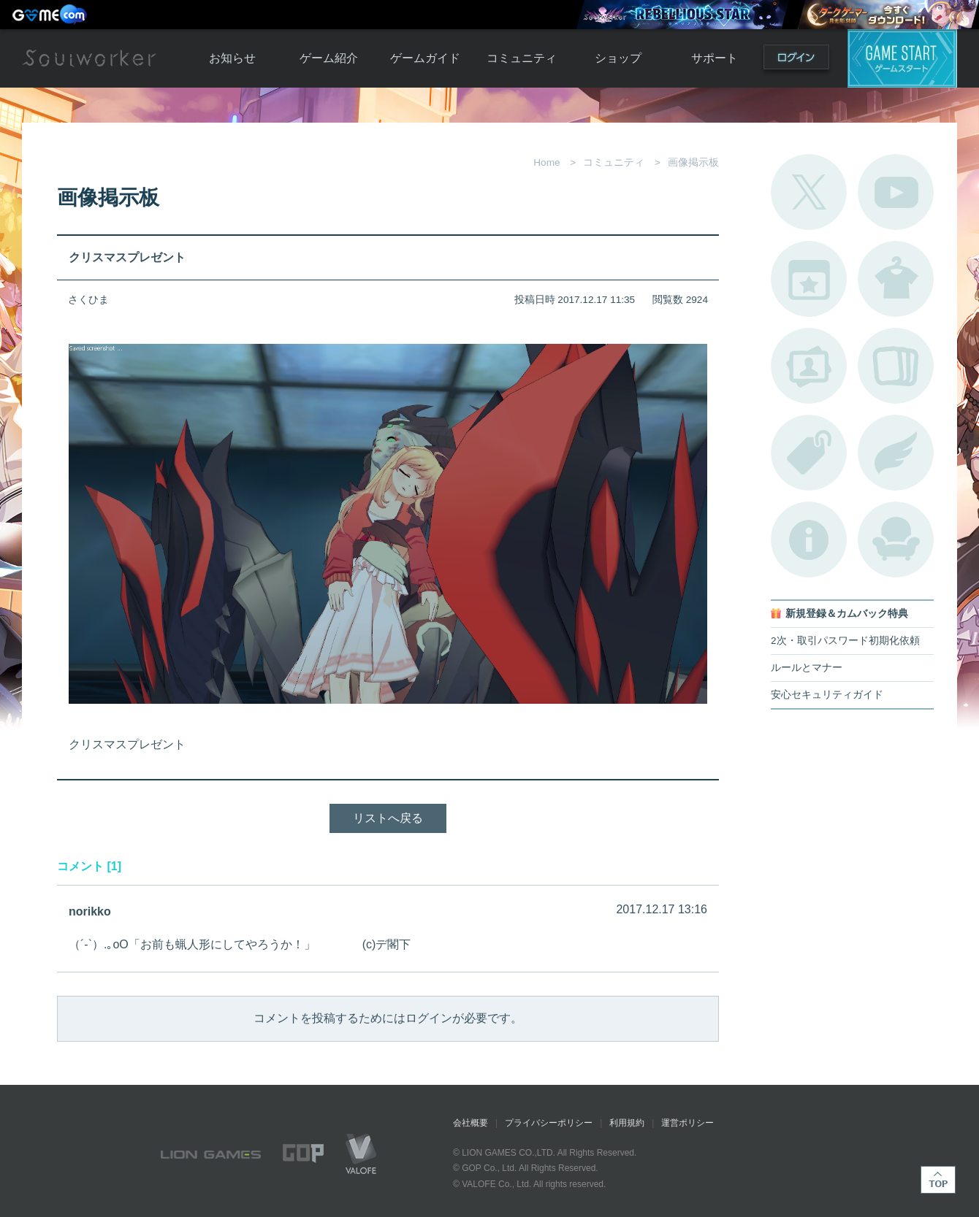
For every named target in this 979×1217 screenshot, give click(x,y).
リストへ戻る (388, 818)
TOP (938, 1180)
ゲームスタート (902, 58)
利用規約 (626, 1123)
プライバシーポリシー (549, 1123)
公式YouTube (896, 192)
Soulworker (89, 58)
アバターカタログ (896, 279)
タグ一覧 (809, 453)
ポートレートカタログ (809, 366)
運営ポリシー (687, 1123)
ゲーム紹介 (329, 58)
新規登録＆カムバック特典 (846, 613)
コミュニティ (522, 58)
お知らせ (232, 58)
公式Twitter (809, 192)
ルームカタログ (896, 539)
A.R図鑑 (896, 366)
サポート (714, 58)
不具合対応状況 (809, 539)
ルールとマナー (806, 667)
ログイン (796, 60)
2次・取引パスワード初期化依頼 (845, 640)
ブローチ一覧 (896, 453)
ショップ (618, 58)
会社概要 (470, 1123)
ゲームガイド (425, 58)
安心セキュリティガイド (827, 694)
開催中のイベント (809, 279)
